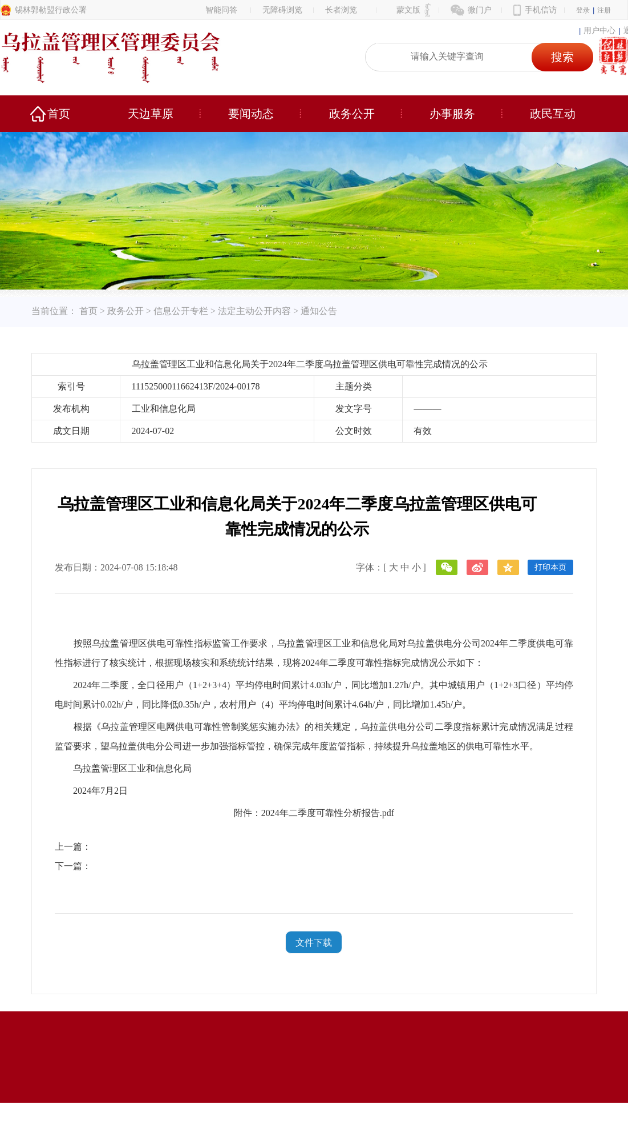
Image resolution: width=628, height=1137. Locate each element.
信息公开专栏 (180, 311)
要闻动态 (251, 113)
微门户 (480, 10)
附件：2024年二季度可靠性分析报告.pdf (314, 813)
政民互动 (553, 113)
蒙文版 (408, 10)
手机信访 (541, 10)
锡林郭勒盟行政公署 (51, 10)
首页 (58, 113)
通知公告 (319, 311)
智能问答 (221, 10)
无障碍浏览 (282, 10)
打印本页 (550, 567)
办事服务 (452, 113)
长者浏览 (341, 10)
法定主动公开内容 (254, 311)
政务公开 (352, 113)
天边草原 (150, 113)
